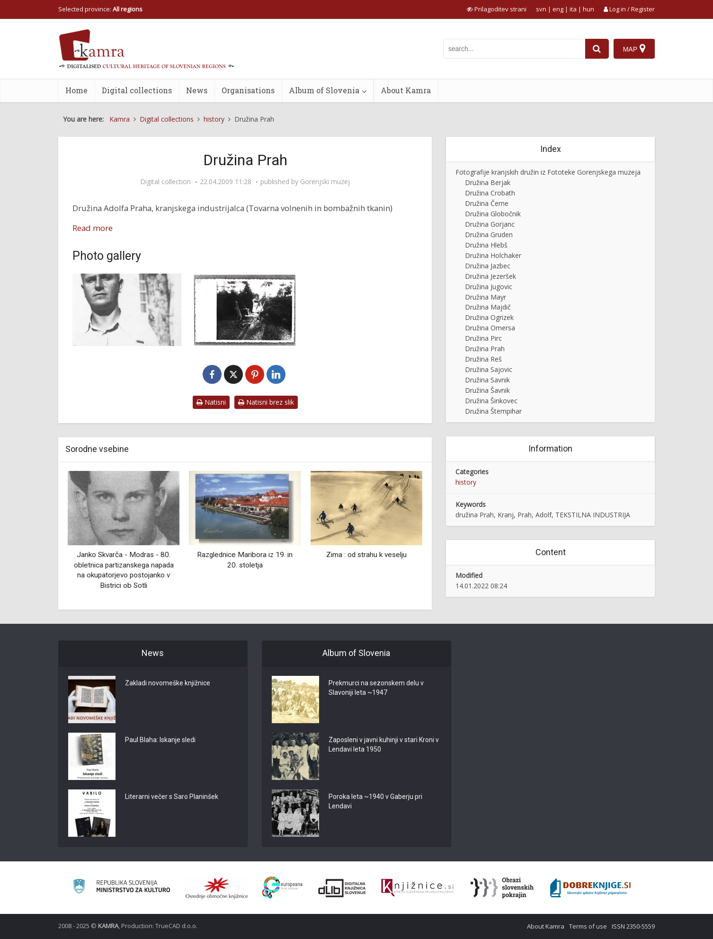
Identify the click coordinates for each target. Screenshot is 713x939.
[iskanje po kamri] (514, 49)
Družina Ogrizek (489, 317)
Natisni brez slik (266, 402)
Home (76, 90)
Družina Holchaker (493, 255)
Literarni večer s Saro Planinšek (171, 796)
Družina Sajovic (488, 369)
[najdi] (597, 49)
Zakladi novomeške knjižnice (167, 683)
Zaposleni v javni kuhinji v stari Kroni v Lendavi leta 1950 (384, 744)
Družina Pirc (483, 338)
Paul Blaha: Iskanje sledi (160, 740)
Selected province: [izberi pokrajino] (100, 9)
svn (541, 9)
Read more (92, 227)
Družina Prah (485, 348)
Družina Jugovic (488, 286)
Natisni (211, 402)
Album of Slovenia (324, 90)
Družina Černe (486, 203)
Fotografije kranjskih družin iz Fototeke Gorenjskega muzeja (548, 172)
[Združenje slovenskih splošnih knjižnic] (417, 887)
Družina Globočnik (493, 213)
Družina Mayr (485, 296)
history (465, 482)
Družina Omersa (490, 327)
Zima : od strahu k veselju (366, 554)
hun (588, 9)
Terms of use (588, 926)
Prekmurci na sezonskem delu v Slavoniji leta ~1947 (376, 687)
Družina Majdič (488, 306)
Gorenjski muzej (325, 181)
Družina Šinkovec (491, 400)
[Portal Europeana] (282, 888)
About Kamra (406, 90)
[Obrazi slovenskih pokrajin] (502, 888)
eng (558, 9)
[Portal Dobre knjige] (590, 887)
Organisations (248, 90)
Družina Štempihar (493, 411)
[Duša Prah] (245, 310)
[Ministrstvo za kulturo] (121, 887)
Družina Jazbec (487, 265)
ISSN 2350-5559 (633, 926)
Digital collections (137, 90)
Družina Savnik (487, 379)
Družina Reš (483, 358)
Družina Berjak (487, 182)
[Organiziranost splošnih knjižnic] (217, 888)
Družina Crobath (490, 192)
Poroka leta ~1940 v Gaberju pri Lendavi (375, 801)
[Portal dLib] (342, 888)
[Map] (634, 49)
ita (573, 9)
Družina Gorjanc (490, 224)
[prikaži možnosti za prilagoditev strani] (496, 9)
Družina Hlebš (486, 244)
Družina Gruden (489, 234)
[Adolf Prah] (126, 310)
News (196, 90)
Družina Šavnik (487, 390)
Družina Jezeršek (490, 276)
